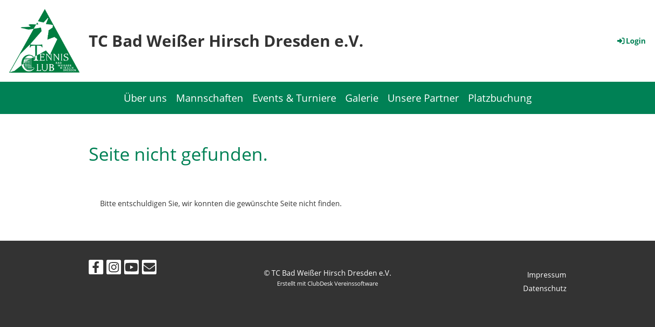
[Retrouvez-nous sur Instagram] (113, 268)
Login (631, 41)
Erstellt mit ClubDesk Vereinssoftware (327, 283)
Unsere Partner (423, 97)
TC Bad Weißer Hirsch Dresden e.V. (226, 40)
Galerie (361, 97)
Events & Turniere (294, 97)
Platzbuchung (500, 97)
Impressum (546, 275)
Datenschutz (544, 288)
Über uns (145, 97)
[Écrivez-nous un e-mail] (149, 268)
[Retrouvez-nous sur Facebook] (96, 268)
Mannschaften (209, 97)
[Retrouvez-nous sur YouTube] (131, 268)
